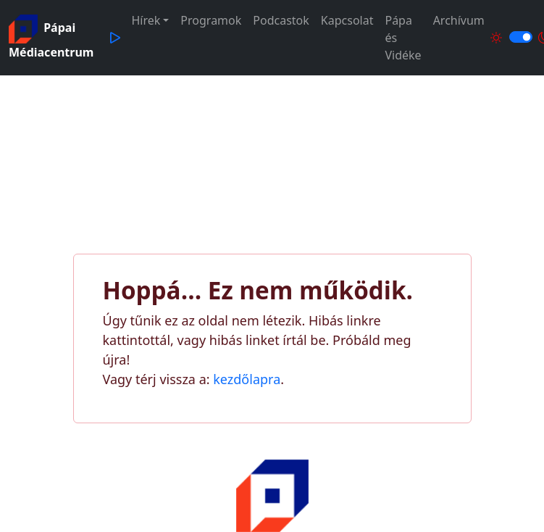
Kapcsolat (347, 20)
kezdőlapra (246, 379)
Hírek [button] (145, 20)
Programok (210, 20)
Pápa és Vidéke (403, 37)
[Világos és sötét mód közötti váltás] (520, 37)
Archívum (459, 20)
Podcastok (281, 20)
